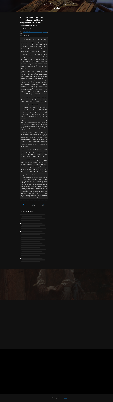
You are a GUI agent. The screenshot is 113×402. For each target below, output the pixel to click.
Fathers (52, 4)
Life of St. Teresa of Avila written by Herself (35, 32)
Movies (57, 4)
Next (43, 204)
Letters (70, 4)
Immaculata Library (40, 4)
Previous (24, 204)
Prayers (65, 4)
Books (47, 4)
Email (65, 398)
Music (61, 4)
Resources (75, 4)
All (33, 204)
